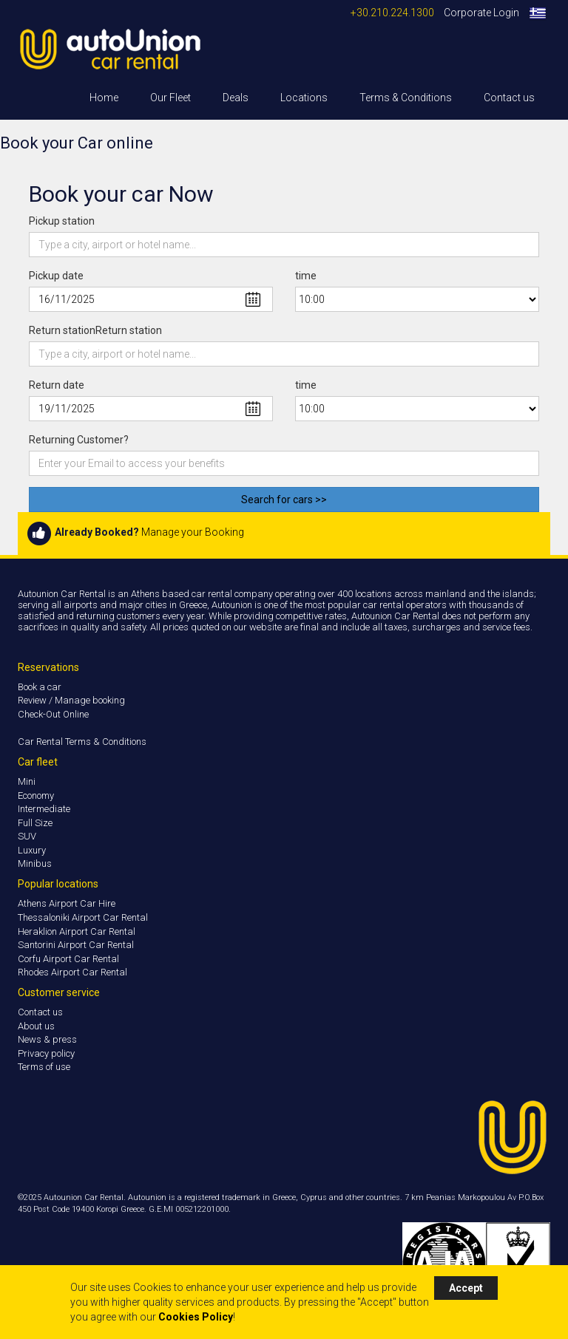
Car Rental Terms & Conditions (82, 741)
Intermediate (44, 808)
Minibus (35, 863)
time (306, 276)
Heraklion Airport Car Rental (76, 931)
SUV (27, 836)
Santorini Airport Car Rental (76, 944)
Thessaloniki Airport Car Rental (83, 917)
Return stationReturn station (95, 330)
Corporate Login (481, 12)
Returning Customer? (79, 440)
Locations (304, 97)
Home (103, 97)
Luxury (32, 850)
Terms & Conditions (405, 97)
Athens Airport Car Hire (66, 903)
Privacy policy (46, 1053)
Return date (56, 385)
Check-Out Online (53, 714)
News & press (47, 1039)
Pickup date (56, 276)
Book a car (39, 686)
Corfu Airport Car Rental (68, 958)
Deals (235, 97)
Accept (466, 1288)
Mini (27, 781)
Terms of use (44, 1066)
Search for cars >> (284, 499)
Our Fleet (170, 97)
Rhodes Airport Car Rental (72, 972)
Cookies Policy (195, 1317)
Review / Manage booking (71, 700)
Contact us (509, 97)
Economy (36, 795)
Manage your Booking (192, 533)
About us (36, 1026)
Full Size (35, 822)
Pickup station (62, 221)
